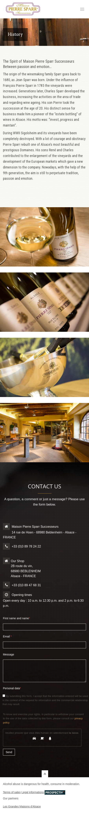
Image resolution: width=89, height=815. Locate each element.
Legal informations (32, 792)
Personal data (12, 688)
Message (8, 654)
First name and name (16, 618)
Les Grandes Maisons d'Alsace (22, 806)
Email (7, 636)
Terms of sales (12, 792)
